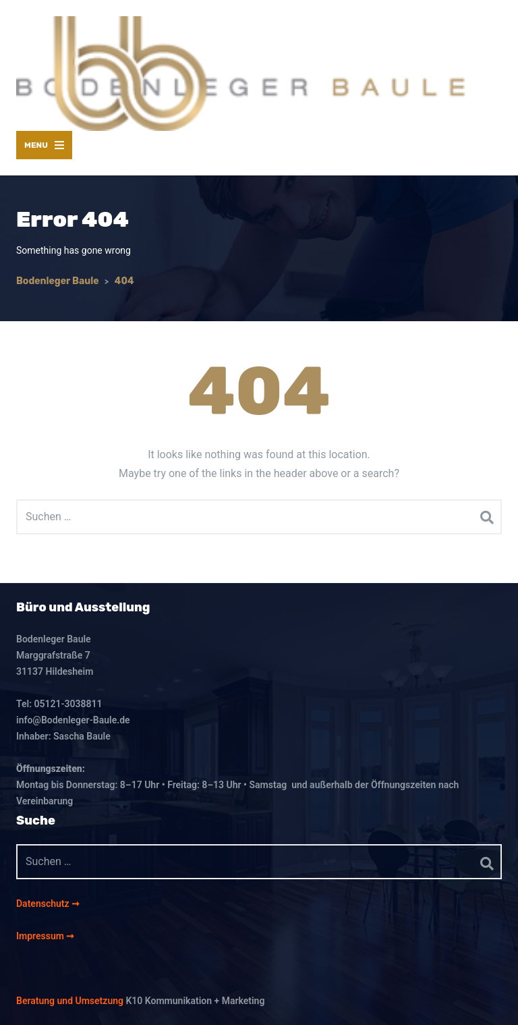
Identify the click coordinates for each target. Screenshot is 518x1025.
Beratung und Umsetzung (69, 1000)
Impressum (41, 936)
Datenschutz (43, 903)
